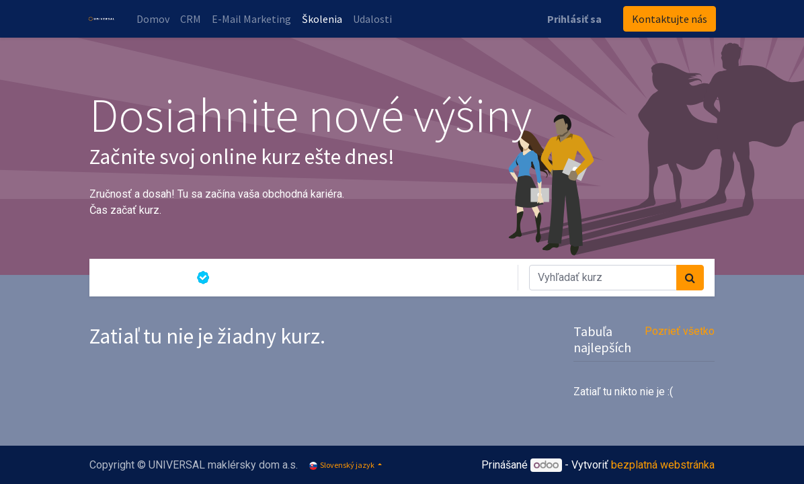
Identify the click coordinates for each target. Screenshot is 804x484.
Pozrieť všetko (680, 331)
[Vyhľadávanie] (690, 277)
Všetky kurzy (142, 277)
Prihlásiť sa (573, 19)
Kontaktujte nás (668, 19)
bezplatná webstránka (663, 464)
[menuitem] (154, 18)
